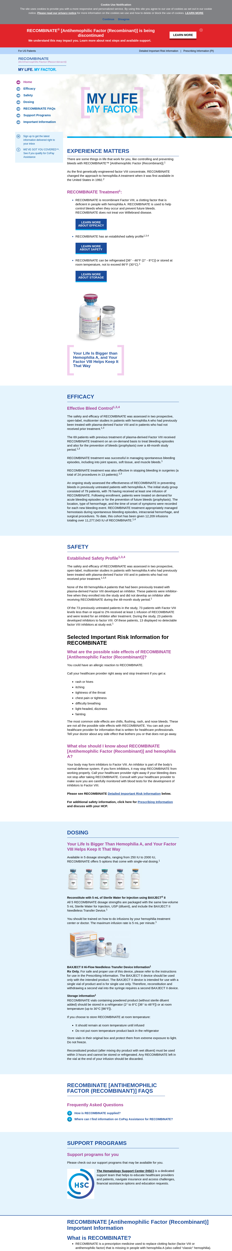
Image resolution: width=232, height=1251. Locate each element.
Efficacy (30, 89)
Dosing (29, 102)
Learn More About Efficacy (91, 224)
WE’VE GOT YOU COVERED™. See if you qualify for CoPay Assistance (42, 153)
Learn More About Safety (91, 248)
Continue (108, 18)
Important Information (40, 122)
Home (28, 82)
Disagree (123, 18)
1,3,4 (146, 235)
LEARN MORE (194, 13)
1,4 (134, 519)
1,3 (120, 473)
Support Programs (37, 115)
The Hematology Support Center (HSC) (125, 1171)
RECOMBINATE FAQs (40, 108)
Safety (28, 95)
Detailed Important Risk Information (134, 793)
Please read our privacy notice (56, 13)
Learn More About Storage (91, 276)
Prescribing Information (155, 802)
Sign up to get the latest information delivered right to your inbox (39, 139)
